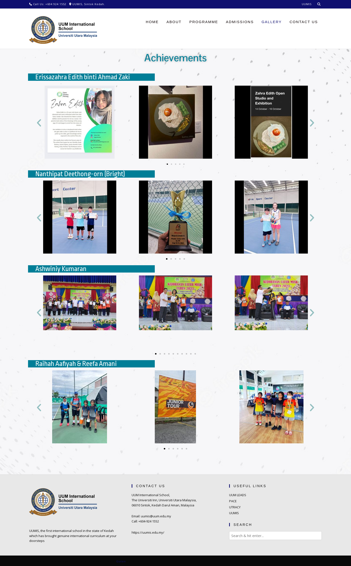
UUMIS (234, 513)
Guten (121, 561)
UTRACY (235, 507)
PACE (233, 501)
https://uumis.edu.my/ (148, 532)
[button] (39, 123)
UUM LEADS (237, 495)
